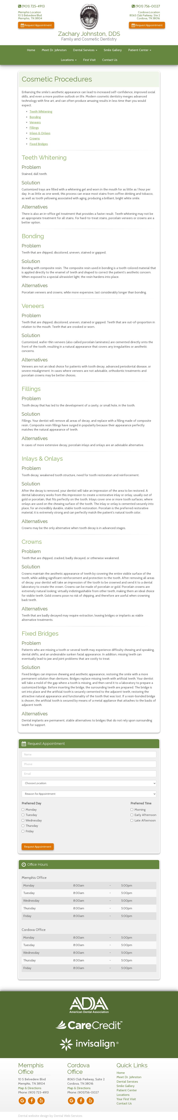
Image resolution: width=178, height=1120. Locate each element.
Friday (28, 831)
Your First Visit (126, 1099)
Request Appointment (36, 25)
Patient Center (139, 50)
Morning (138, 809)
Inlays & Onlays (40, 133)
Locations (69, 60)
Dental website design (33, 1116)
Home (31, 50)
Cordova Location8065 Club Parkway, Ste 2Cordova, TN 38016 (145, 15)
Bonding (35, 117)
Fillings (34, 128)
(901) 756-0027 (146, 6)
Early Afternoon (143, 815)
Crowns (35, 138)
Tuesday (29, 815)
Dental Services (85, 50)
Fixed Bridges (39, 144)
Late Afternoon (143, 820)
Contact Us (109, 60)
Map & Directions (29, 1088)
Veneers (35, 122)
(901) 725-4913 (31, 6)
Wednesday (32, 820)
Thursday (30, 826)
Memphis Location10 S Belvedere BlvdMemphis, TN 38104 (30, 15)
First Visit (89, 60)
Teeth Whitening (41, 111)
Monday (29, 809)
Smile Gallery (113, 50)
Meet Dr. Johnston (54, 50)
